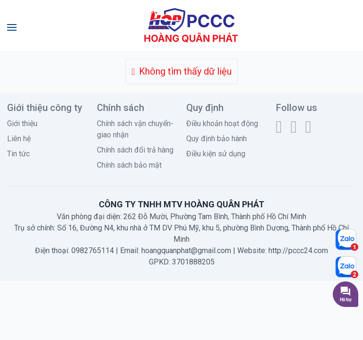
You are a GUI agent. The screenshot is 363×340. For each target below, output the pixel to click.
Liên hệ (19, 138)
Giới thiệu (22, 123)
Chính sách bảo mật (129, 165)
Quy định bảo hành (216, 138)
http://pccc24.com (298, 250)
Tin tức (18, 153)
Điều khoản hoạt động (222, 123)
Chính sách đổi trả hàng (135, 149)
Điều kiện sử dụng (215, 153)
